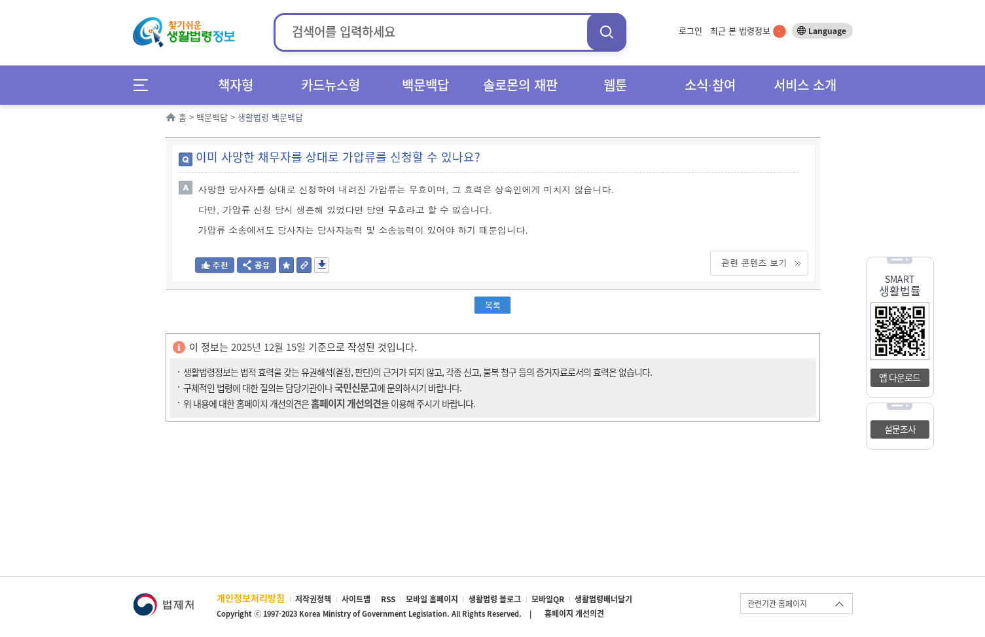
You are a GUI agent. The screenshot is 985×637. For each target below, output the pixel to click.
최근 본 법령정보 (748, 30)
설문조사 (900, 428)
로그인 (690, 30)
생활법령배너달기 (603, 599)
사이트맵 (356, 599)
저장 (321, 265)
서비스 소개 (805, 84)
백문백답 (425, 84)
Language (827, 31)
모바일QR (547, 599)
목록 (493, 305)
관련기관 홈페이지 (777, 604)
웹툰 (615, 84)
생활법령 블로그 (495, 599)
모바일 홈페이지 (432, 599)
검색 (606, 31)
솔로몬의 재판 (520, 84)
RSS (388, 599)
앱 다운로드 (899, 377)
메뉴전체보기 (145, 84)
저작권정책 (313, 599)
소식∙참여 (710, 84)
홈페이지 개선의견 (574, 613)
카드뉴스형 (330, 84)
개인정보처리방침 (251, 597)
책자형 (235, 84)
